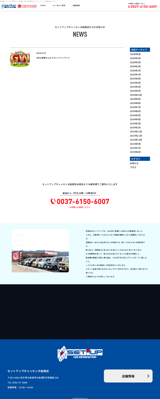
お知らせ (134, 162)
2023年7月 (135, 146)
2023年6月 (135, 150)
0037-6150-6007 (144, 6)
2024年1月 (135, 126)
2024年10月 (136, 94)
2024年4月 (135, 118)
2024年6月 (135, 110)
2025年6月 (135, 78)
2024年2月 (135, 122)
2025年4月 (135, 82)
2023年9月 (135, 142)
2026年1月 (135, 70)
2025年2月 (135, 90)
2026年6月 (135, 54)
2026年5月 (135, 58)
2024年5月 (135, 114)
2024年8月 (135, 102)
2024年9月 (135, 98)
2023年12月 (136, 130)
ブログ (133, 166)
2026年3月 (135, 62)
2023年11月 (136, 134)
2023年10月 (136, 138)
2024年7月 (135, 106)
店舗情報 (76, 5)
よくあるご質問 (59, 5)
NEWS (44, 5)
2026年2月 (135, 66)
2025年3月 (135, 86)
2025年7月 (135, 74)
